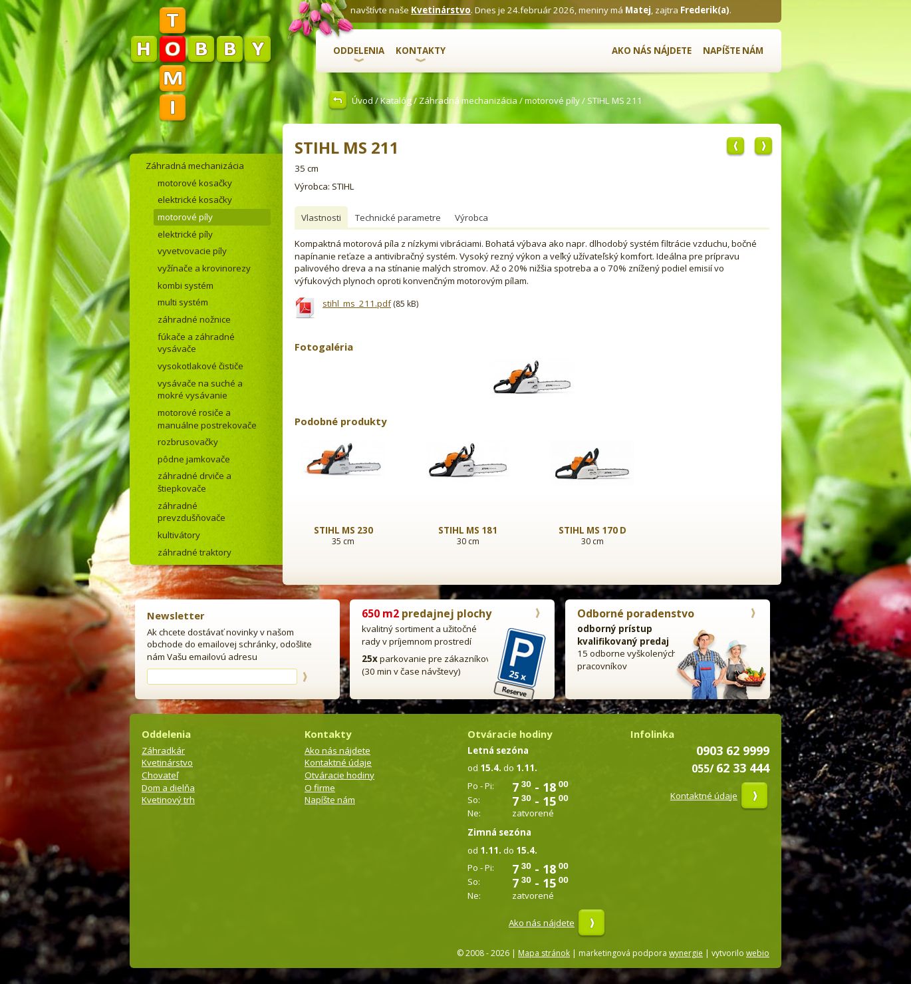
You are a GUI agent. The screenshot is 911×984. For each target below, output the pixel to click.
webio (757, 953)
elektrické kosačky (195, 200)
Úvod (362, 100)
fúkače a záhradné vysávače (196, 343)
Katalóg (396, 100)
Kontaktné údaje (338, 762)
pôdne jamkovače (194, 459)
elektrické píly (185, 234)
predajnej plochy (426, 613)
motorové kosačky (195, 183)
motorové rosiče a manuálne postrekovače (207, 419)
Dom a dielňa (168, 788)
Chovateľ (160, 775)
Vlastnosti (321, 218)
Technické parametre (398, 218)
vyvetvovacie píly (192, 251)
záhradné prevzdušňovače (191, 512)
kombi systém (185, 285)
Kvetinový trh (168, 800)
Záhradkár (163, 750)
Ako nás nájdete (652, 51)
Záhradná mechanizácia (468, 100)
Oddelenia (358, 51)
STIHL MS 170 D (592, 530)
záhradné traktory (194, 552)
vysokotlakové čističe (200, 366)
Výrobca (471, 218)
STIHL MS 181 (467, 530)
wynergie (686, 953)
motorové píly (552, 100)
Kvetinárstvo (441, 10)
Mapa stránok (544, 953)
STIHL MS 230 (343, 530)
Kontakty (421, 51)
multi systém (183, 302)
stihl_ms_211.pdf (357, 303)
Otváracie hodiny (339, 775)
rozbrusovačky (188, 442)
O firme (320, 788)
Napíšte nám (733, 51)
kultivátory (179, 535)
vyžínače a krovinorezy (204, 268)
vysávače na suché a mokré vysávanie (200, 389)
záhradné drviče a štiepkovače (194, 482)
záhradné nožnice (194, 319)
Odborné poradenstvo (635, 613)
